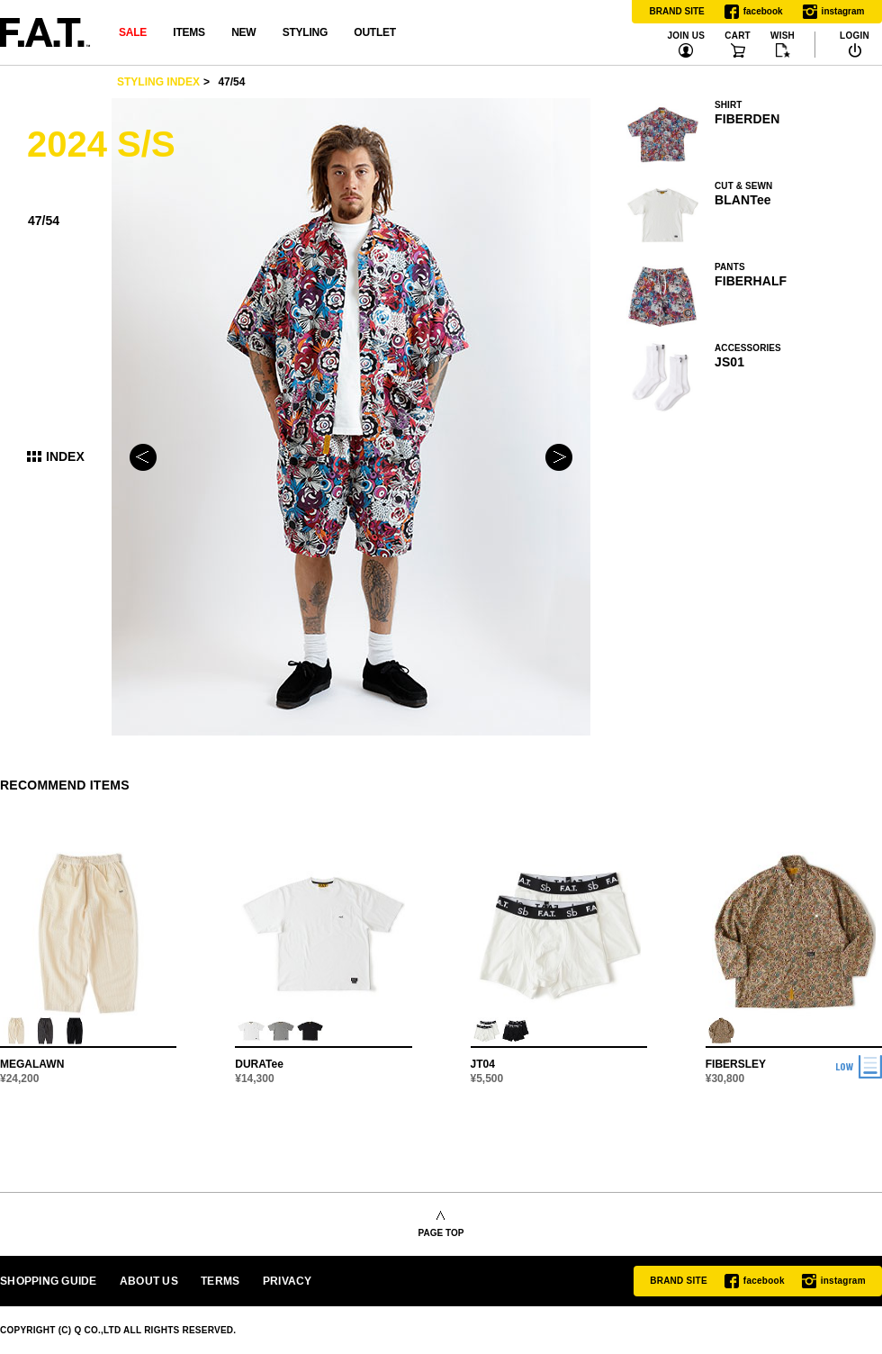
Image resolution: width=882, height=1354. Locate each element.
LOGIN (854, 36)
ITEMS (188, 32)
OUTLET (375, 32)
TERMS (220, 1281)
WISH (782, 36)
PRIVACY (287, 1281)
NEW (243, 32)
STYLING (305, 32)
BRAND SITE (677, 11)
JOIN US (686, 36)
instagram (834, 12)
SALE (133, 32)
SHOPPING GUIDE (48, 1281)
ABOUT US (149, 1281)
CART (737, 36)
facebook (753, 12)
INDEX (65, 456)
